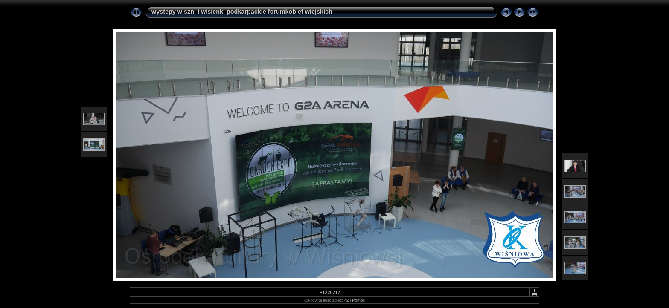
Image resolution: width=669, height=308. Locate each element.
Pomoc (358, 300)
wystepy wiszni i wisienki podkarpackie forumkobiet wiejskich (241, 11)
